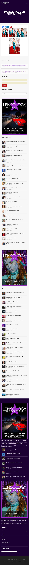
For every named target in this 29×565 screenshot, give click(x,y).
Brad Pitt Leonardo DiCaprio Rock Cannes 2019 (15, 141)
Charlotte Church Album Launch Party (13, 394)
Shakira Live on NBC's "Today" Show (13, 370)
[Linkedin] (8, 27)
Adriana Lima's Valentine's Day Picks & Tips (14, 233)
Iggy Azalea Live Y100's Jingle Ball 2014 (13, 310)
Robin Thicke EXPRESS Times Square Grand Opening (16, 375)
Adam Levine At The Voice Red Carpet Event (15, 351)
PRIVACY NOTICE (14, 562)
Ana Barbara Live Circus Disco (12, 224)
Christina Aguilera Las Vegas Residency (14, 146)
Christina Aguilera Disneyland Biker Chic (14, 155)
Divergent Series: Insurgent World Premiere (14, 196)
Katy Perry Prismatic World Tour (12, 174)
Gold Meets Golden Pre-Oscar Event (13, 215)
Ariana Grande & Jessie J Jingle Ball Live (14, 306)
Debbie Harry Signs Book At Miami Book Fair (15, 292)
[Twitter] (6, 27)
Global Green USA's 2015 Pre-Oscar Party (14, 219)
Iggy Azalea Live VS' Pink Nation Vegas (13, 315)
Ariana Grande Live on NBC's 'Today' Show (14, 320)
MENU (3, 536)
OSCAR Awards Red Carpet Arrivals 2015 (14, 206)
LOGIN (3, 534)
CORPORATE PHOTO (6, 542)
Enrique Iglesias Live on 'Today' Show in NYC (15, 379)
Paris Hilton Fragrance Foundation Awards (14, 165)
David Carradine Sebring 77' (11, 449)
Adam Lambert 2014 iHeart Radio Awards (14, 347)
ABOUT (3, 539)
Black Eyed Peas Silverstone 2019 (12, 471)
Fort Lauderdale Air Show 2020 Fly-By (13, 453)
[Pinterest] (11, 27)
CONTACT (3, 545)
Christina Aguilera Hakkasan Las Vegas (13, 169)
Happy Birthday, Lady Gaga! (11, 361)
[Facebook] (3, 27)
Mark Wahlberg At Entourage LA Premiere (14, 183)
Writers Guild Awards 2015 (11, 228)
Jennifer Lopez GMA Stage (11, 333)
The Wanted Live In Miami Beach (12, 338)
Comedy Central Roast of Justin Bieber (13, 187)
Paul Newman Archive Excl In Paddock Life (14, 462)
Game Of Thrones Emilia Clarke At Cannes (14, 150)
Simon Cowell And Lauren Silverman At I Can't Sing (16, 366)
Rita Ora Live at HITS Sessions (12, 324)
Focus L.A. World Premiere (11, 201)
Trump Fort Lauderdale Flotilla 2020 (13, 458)
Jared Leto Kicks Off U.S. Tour (12, 329)
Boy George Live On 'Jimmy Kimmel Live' (14, 342)
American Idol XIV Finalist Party (12, 192)
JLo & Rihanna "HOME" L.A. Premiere (13, 178)
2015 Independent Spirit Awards (12, 210)
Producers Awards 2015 (11, 238)
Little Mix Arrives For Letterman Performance (15, 389)
